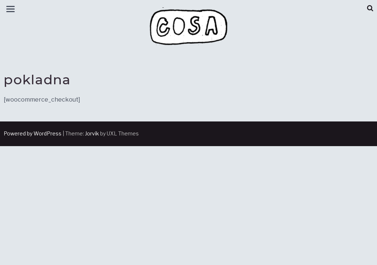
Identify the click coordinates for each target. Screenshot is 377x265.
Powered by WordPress (32, 133)
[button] (370, 8)
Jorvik (92, 133)
